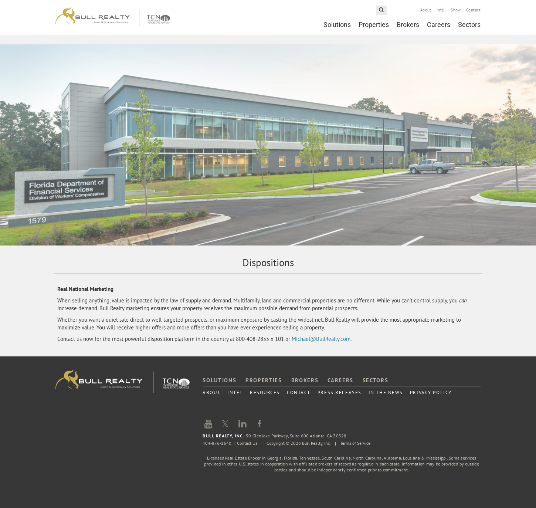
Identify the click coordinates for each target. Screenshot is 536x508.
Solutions (337, 24)
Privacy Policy (431, 392)
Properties (374, 24)
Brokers (408, 24)
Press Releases (340, 392)
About (425, 10)
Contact (473, 10)
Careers (438, 24)
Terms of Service (355, 443)
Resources (265, 392)
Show (456, 10)
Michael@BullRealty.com (321, 338)
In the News (386, 392)
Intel (441, 10)
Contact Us (247, 443)
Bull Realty (112, 17)
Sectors (469, 24)
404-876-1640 (217, 443)
